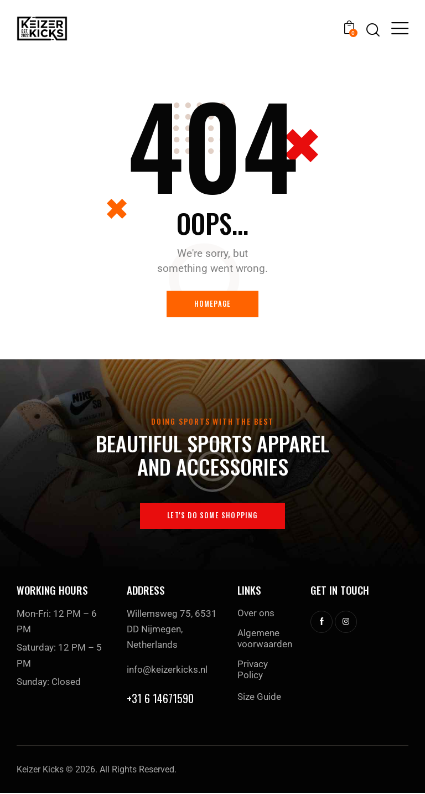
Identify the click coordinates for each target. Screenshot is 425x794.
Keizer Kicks (40, 770)
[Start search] (373, 30)
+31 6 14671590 (160, 699)
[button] (399, 27)
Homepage (212, 304)
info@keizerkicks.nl (167, 670)
